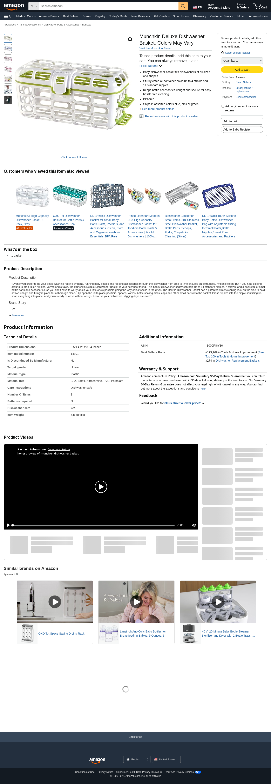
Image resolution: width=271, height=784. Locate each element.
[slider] (94, 525)
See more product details (158, 109)
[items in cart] (260, 6)
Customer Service (221, 16)
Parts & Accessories (30, 24)
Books (87, 16)
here (202, 388)
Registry (100, 16)
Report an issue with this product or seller (169, 116)
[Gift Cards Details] (169, 16)
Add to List (230, 121)
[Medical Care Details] (35, 16)
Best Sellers (71, 16)
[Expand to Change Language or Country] (147, 759)
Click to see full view (74, 157)
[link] (33, 220)
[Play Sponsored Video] (54, 602)
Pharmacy (199, 16)
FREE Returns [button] (151, 65)
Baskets (86, 24)
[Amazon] (14, 6)
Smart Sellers (243, 82)
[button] (8, 16)
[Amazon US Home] (97, 761)
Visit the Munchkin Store (155, 48)
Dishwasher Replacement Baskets (238, 360)
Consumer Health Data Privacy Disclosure (139, 772)
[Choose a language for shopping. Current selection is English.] (134, 759)
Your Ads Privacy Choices (179, 772)
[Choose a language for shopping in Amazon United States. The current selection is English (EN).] (197, 6)
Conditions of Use (85, 772)
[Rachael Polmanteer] (32, 449)
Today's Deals (118, 16)
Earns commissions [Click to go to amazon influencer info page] (59, 449)
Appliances (10, 24)
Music (241, 16)
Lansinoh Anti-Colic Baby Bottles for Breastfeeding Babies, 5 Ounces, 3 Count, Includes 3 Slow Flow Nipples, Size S (144, 634)
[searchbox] (108, 6)
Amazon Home (258, 16)
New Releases (140, 16)
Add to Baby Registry (237, 129)
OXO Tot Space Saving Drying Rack (61, 633)
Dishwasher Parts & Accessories (61, 24)
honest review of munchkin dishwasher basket (48, 453)
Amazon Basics (49, 16)
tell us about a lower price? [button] (184, 403)
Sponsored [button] (11, 574)
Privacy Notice (105, 772)
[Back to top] (135, 741)
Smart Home (181, 16)
